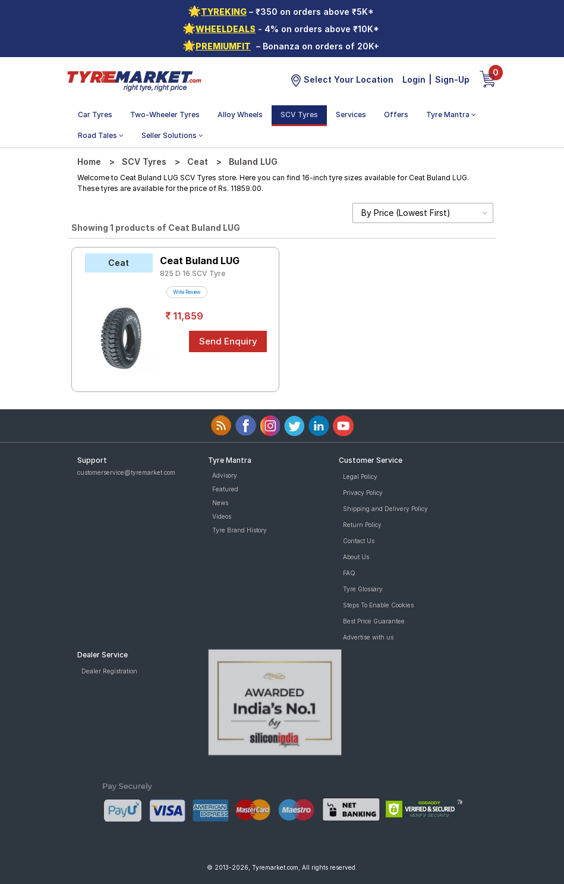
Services (351, 114)
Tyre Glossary (363, 589)
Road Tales (101, 135)
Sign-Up (452, 79)
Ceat (197, 161)
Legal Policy (360, 476)
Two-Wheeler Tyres (165, 114)
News (220, 502)
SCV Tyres (299, 114)
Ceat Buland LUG (200, 261)
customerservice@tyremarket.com (126, 472)
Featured (225, 489)
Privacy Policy (363, 492)
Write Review (187, 292)
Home (89, 161)
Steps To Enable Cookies (378, 605)
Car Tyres (95, 114)
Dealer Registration (109, 671)
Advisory (224, 475)
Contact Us (358, 540)
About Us (356, 556)
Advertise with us (368, 637)
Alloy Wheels (240, 114)
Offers (396, 114)
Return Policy (362, 524)
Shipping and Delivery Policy (385, 508)
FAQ (349, 572)
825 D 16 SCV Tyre (192, 273)
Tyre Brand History (239, 530)
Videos (221, 516)
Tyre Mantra (451, 114)
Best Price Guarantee (374, 621)
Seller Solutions (172, 135)
